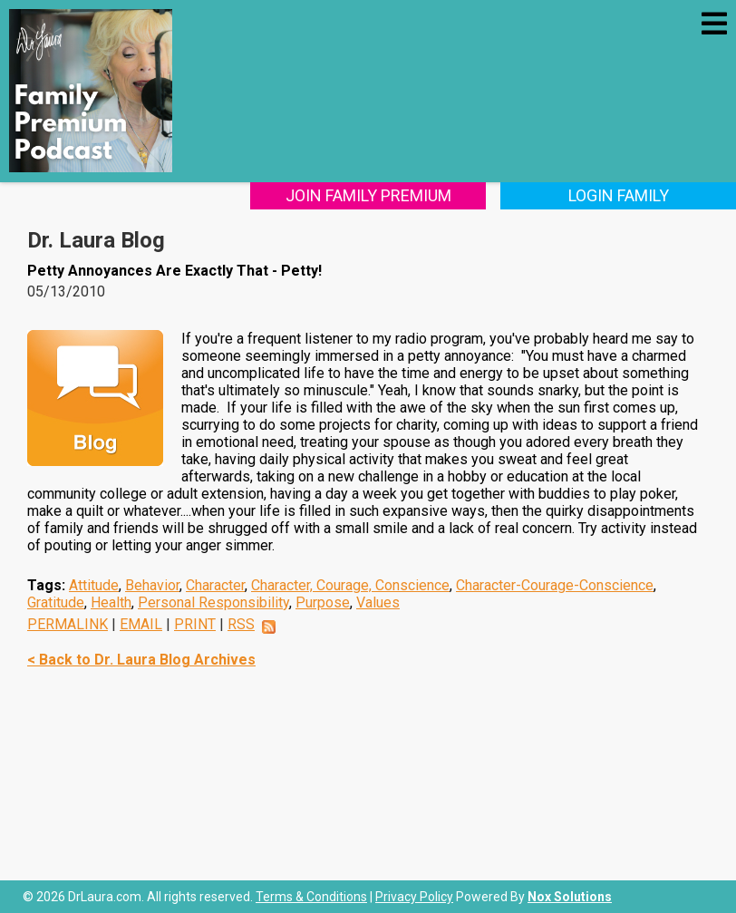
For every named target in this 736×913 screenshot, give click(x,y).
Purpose (322, 602)
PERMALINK (67, 624)
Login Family (618, 195)
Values (378, 602)
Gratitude (55, 602)
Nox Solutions (570, 896)
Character (215, 585)
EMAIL (141, 624)
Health (111, 602)
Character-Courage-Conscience (555, 585)
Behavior (152, 585)
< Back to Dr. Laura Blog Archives (141, 659)
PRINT (195, 624)
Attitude (94, 585)
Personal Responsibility (213, 602)
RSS (241, 624)
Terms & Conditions (311, 896)
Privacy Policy (414, 896)
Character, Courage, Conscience (350, 585)
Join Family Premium (368, 195)
